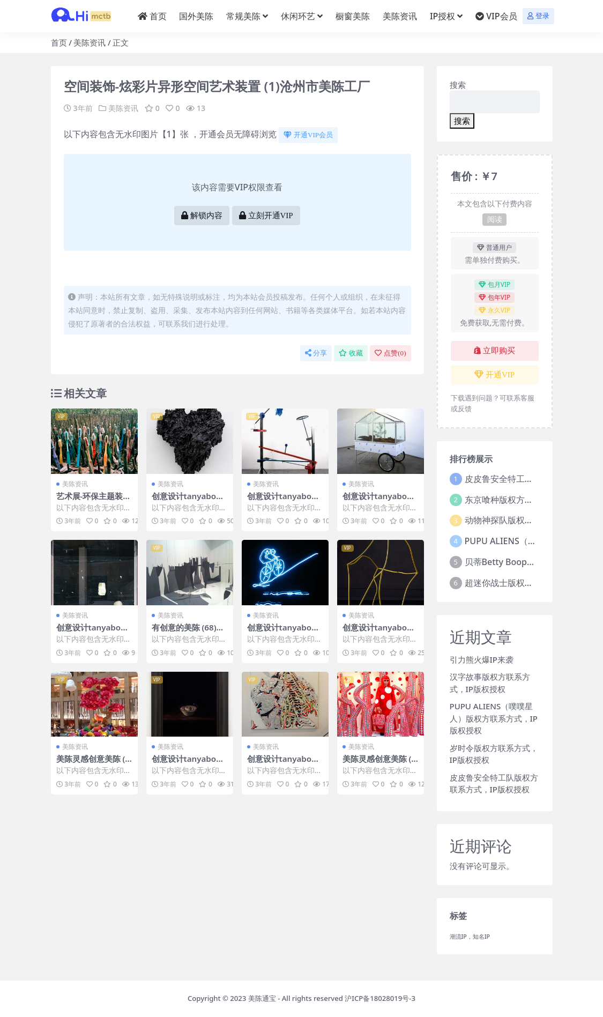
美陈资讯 (89, 42)
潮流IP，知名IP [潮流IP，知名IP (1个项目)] (470, 936)
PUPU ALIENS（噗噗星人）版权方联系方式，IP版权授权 (494, 718)
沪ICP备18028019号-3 (380, 998)
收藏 (351, 353)
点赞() (390, 353)
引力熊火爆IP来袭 (481, 659)
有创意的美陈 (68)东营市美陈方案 (188, 632)
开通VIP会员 (308, 135)
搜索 (458, 84)
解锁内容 (201, 215)
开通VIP (494, 374)
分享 (316, 353)
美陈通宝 (262, 998)
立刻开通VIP (266, 215)
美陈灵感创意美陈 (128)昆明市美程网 (93, 763)
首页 (59, 42)
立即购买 (494, 350)
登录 (538, 16)
